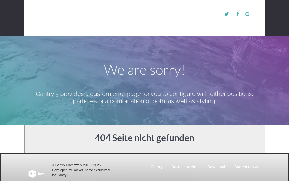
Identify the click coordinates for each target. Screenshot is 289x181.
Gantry (157, 158)
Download (216, 158)
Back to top (246, 158)
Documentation (185, 158)
